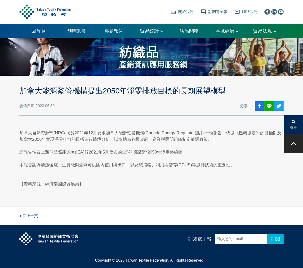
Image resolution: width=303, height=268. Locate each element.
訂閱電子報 (199, 239)
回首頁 (38, 31)
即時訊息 (76, 31)
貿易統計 (151, 31)
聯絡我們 (245, 12)
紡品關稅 (189, 31)
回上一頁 (28, 216)
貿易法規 (264, 31)
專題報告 (113, 31)
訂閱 (275, 239)
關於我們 (181, 12)
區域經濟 (227, 31)
